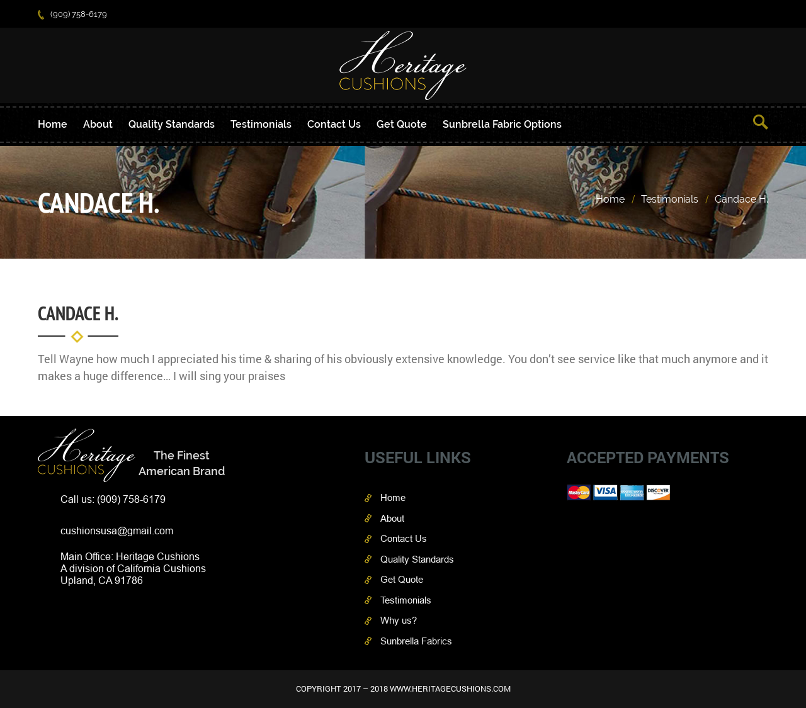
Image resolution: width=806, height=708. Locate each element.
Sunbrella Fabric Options (502, 124)
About (98, 124)
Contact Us (334, 124)
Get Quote (402, 124)
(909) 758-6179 (72, 14)
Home (52, 124)
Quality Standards (171, 124)
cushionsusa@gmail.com (116, 530)
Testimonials (261, 124)
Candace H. (741, 199)
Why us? (398, 620)
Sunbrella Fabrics (416, 641)
